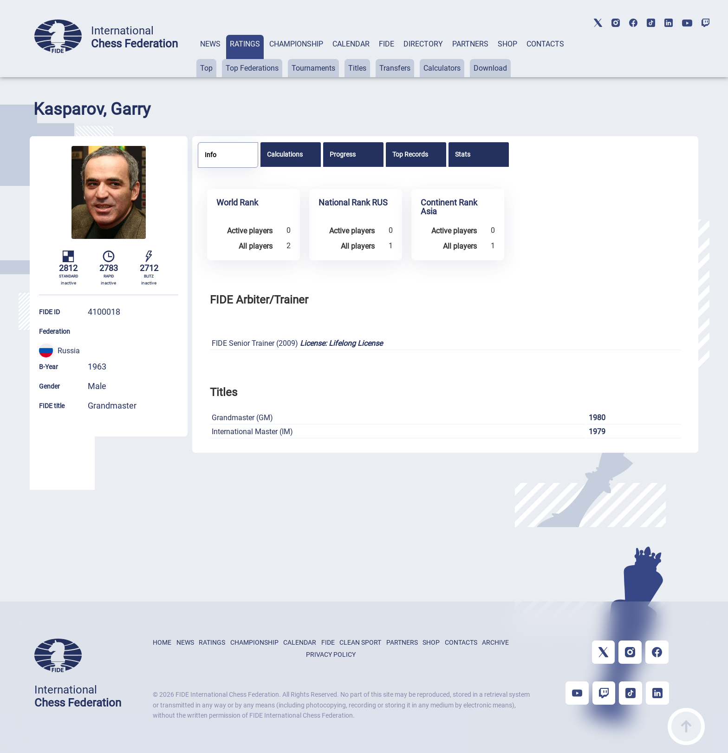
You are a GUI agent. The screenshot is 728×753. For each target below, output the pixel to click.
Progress (343, 154)
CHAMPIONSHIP (296, 44)
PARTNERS (470, 44)
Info (210, 155)
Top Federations (252, 68)
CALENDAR (351, 44)
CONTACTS (545, 44)
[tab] (210, 56)
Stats (462, 154)
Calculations (285, 154)
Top (206, 68)
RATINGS (245, 44)
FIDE (386, 44)
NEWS (210, 44)
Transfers (394, 68)
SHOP (507, 44)
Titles (357, 68)
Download (490, 68)
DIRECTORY (423, 44)
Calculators (442, 68)
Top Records (410, 154)
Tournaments (313, 68)
